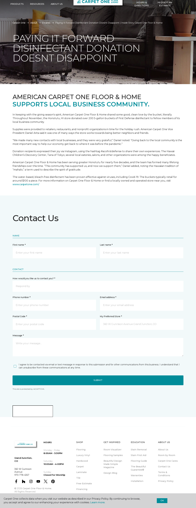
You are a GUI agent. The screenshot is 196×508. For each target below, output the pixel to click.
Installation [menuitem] (137, 481)
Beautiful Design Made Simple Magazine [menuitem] (113, 464)
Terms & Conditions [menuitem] (164, 474)
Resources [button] (37, 18)
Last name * (106, 245)
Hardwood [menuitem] (82, 461)
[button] (179, 18)
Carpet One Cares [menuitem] (168, 461)
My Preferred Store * (111, 316)
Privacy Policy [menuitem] (165, 481)
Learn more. (97, 502)
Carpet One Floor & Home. (37, 488)
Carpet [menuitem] (80, 466)
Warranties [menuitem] (137, 475)
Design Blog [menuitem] (110, 473)
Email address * (108, 297)
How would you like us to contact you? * (34, 278)
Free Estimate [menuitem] (84, 483)
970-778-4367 (57, 5)
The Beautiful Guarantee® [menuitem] (138, 468)
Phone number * (21, 297)
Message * (18, 335)
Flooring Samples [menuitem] (113, 455)
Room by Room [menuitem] (166, 455)
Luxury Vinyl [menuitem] (83, 455)
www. (16, 184)
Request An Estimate (165, 18)
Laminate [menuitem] (81, 472)
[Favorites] (183, 18)
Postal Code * (20, 316)
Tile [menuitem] (78, 477)
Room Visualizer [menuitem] (112, 449)
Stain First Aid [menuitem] (138, 455)
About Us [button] (57, 18)
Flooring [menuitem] (80, 449)
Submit (98, 380)
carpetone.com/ (29, 184)
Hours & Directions (141, 18)
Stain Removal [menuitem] (139, 449)
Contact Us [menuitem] (164, 466)
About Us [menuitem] (163, 449)
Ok (162, 500)
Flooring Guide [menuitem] (139, 461)
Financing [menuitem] (81, 489)
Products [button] (17, 18)
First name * (19, 245)
